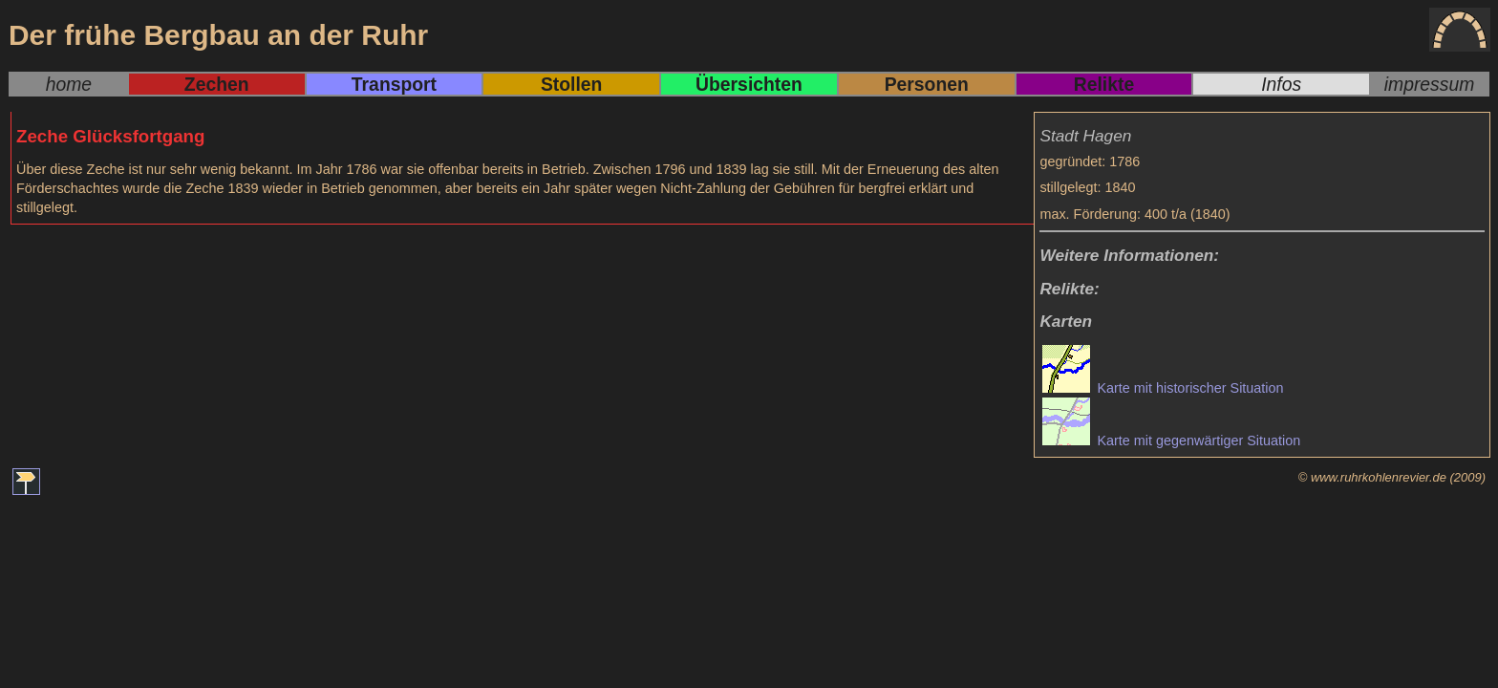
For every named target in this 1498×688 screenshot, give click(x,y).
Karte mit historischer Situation (1162, 388)
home (69, 84)
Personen (927, 84)
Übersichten (749, 84)
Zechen (216, 84)
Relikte (1104, 84)
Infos (1281, 84)
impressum (1429, 84)
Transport (394, 84)
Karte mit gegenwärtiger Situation (1171, 440)
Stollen (571, 84)
